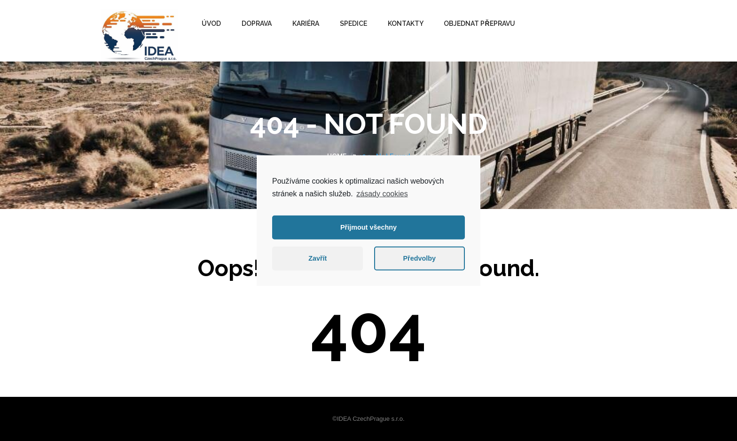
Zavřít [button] (317, 258)
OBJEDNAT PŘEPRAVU (479, 23)
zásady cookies (382, 193)
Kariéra (305, 23)
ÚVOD (211, 23)
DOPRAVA (257, 23)
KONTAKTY (405, 23)
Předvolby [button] (419, 258)
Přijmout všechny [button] (368, 227)
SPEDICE (353, 23)
